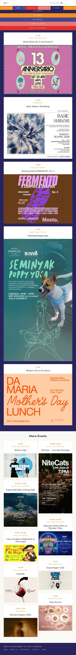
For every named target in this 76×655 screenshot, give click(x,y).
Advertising (25, 650)
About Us (14, 650)
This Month (38, 20)
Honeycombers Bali (29, 3)
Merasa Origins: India (20, 614)
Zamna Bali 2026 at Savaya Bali (20, 489)
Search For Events (38, 28)
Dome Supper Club (55, 567)
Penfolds (21, 573)
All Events (38, 11)
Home (6, 650)
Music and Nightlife (38, 38)
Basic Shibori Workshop (38, 106)
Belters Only (20, 450)
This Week (37, 15)
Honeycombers (16, 647)
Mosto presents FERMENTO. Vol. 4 (38, 171)
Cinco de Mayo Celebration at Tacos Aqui (21, 540)
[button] (11, 8)
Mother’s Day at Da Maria (38, 370)
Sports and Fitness (38, 232)
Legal (44, 650)
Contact (35, 650)
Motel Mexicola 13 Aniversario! (38, 41)
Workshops (38, 103)
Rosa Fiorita (55, 602)
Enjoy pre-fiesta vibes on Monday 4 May (55, 526)
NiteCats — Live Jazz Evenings (55, 450)
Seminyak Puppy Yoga (38, 235)
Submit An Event (37, 24)
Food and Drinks (38, 167)
